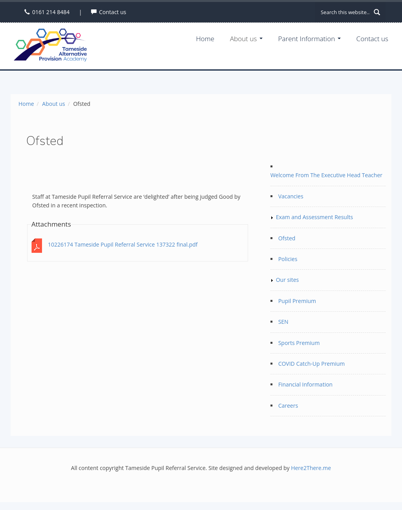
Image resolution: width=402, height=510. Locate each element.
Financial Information (305, 384)
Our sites (287, 279)
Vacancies (290, 196)
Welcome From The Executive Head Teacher (326, 175)
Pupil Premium (297, 301)
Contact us (112, 12)
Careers (288, 405)
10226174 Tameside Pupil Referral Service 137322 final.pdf (122, 244)
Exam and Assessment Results (314, 217)
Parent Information (309, 38)
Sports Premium (299, 343)
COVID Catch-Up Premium (311, 363)
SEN (283, 321)
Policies (288, 259)
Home (205, 38)
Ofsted (287, 238)
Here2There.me (311, 468)
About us (246, 38)
